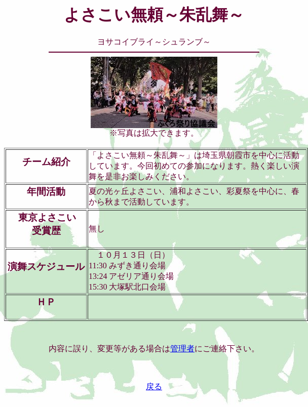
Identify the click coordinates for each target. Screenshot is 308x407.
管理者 (182, 348)
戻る (154, 386)
